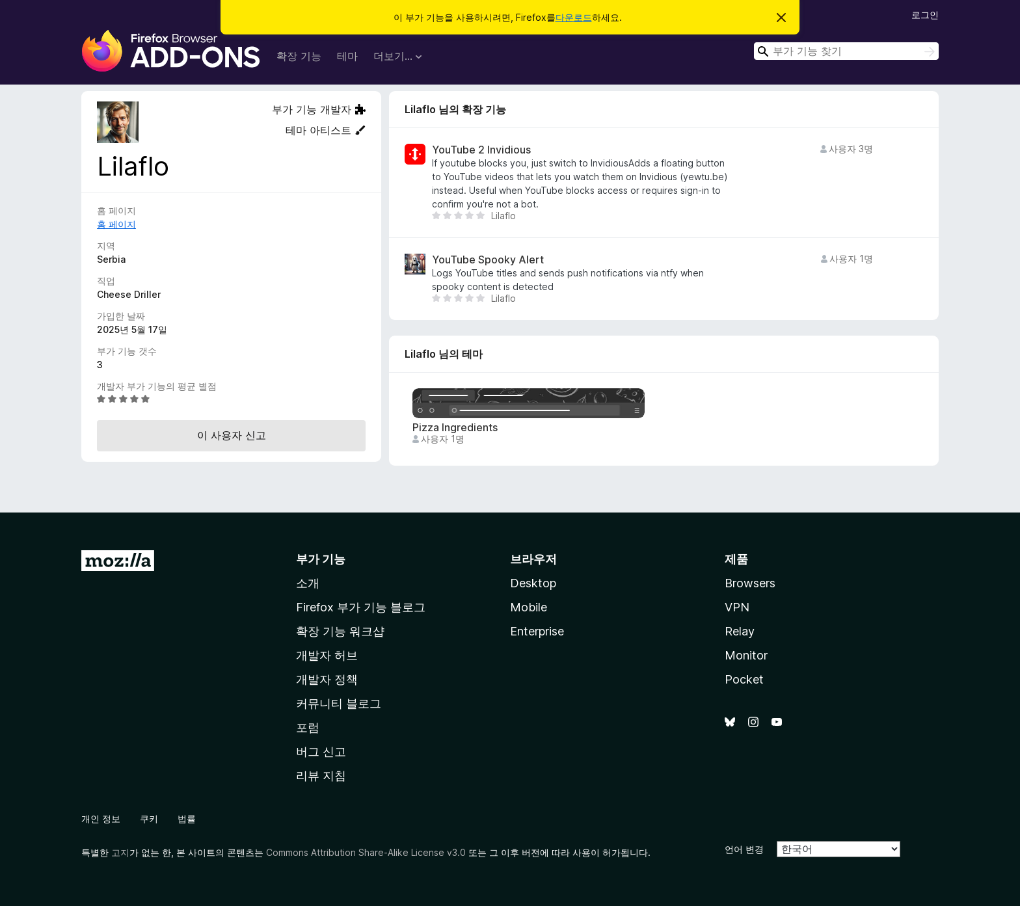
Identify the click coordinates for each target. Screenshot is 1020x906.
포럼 (307, 727)
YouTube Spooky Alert (488, 260)
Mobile (528, 607)
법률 (187, 818)
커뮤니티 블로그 (338, 703)
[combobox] (846, 51)
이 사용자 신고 (231, 435)
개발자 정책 (327, 679)
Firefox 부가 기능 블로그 (360, 607)
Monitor (746, 655)
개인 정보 (100, 818)
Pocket (744, 679)
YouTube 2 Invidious (481, 150)
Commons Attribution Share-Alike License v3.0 (366, 852)
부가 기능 (320, 559)
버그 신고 (321, 751)
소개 (307, 583)
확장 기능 (298, 55)
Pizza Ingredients (455, 427)
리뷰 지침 (321, 775)
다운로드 (574, 17)
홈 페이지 (116, 224)
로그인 (925, 14)
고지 (120, 852)
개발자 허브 (327, 655)
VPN (737, 607)
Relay (740, 631)
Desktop (533, 583)
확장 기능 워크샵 (340, 631)
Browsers (750, 583)
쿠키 (149, 818)
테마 (347, 55)
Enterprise (537, 631)
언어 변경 (744, 849)
